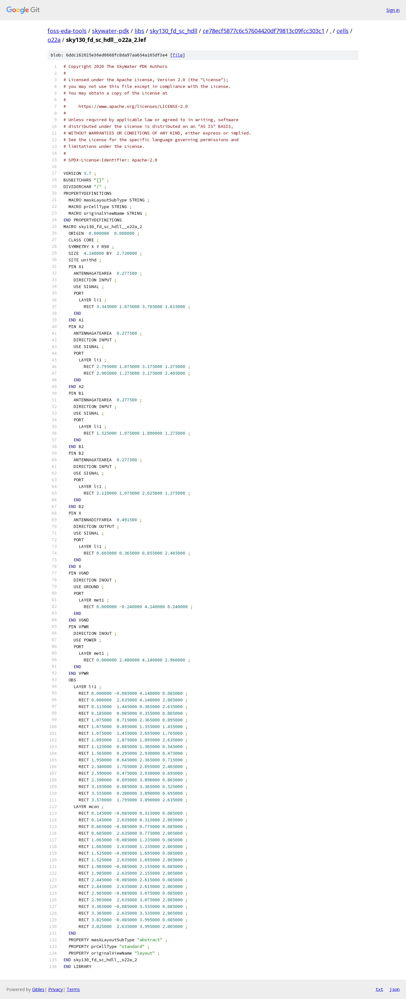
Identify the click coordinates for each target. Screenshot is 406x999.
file (178, 55)
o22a (54, 39)
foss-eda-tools (67, 31)
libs (139, 31)
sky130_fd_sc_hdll (173, 31)
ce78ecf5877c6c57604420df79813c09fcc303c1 (263, 31)
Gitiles (38, 989)
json (395, 989)
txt (379, 989)
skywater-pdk (110, 31)
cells (343, 31)
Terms (73, 989)
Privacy (55, 989)
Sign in (393, 10)
